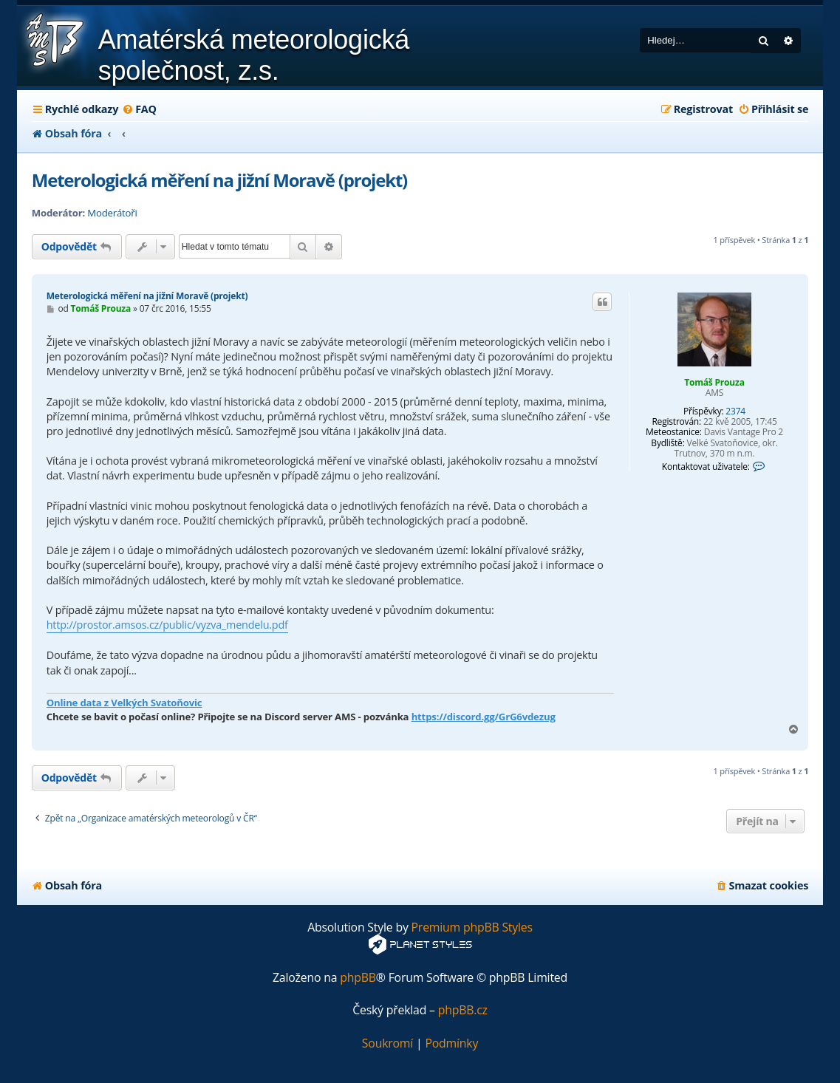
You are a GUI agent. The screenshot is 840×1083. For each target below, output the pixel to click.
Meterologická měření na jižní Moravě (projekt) (219, 180)
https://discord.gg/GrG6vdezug (484, 716)
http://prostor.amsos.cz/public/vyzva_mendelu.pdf (167, 625)
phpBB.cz (463, 1010)
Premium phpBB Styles (472, 927)
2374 (735, 411)
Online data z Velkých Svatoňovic (124, 702)
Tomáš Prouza (714, 382)
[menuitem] (139, 109)
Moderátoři (112, 213)
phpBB (358, 977)
